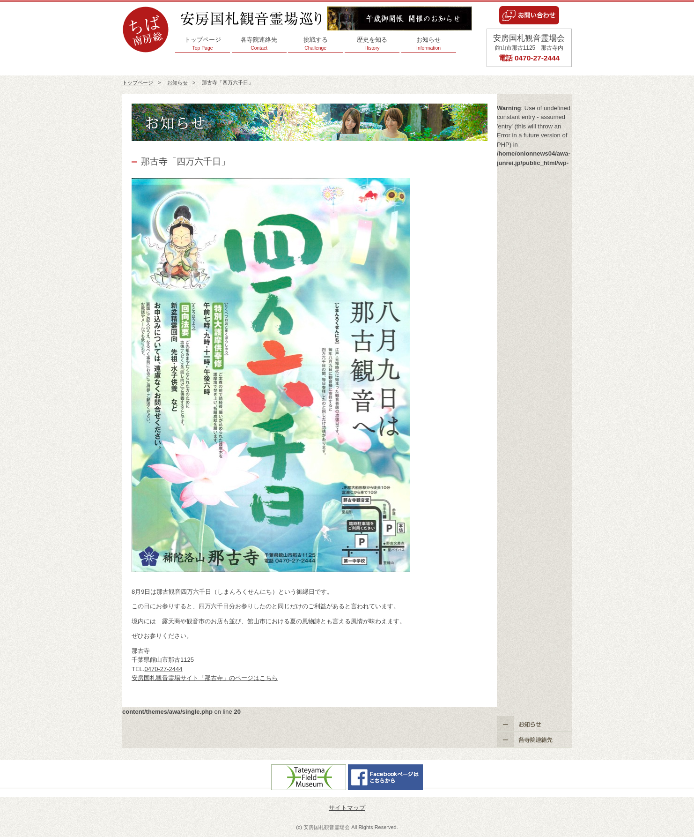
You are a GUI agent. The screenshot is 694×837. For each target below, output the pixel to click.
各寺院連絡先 (259, 44)
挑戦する (315, 44)
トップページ (202, 44)
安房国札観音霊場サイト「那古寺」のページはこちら (205, 677)
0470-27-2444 (163, 669)
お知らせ (428, 44)
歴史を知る (372, 44)
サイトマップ (347, 807)
